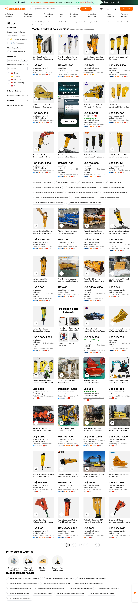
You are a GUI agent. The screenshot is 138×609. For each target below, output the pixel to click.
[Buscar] (86, 9)
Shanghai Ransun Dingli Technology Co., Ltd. (94, 443)
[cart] (108, 9)
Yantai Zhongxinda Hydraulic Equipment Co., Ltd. (94, 350)
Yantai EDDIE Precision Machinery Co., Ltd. (43, 443)
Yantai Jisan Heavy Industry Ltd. (68, 294)
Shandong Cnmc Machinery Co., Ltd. (68, 443)
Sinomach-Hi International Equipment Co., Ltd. (119, 348)
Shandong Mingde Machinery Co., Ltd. (43, 120)
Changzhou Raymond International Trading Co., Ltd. (94, 174)
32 (95, 545)
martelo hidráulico (113, 182)
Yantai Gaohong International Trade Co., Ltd (94, 489)
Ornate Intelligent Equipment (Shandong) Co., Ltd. (94, 246)
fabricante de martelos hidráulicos (114, 192)
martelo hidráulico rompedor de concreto (48, 192)
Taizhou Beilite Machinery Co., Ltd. (68, 396)
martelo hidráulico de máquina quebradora (48, 203)
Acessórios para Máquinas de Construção (111, 22)
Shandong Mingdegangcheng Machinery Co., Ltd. (119, 120)
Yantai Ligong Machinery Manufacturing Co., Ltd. (94, 124)
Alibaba (34, 22)
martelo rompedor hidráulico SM (19, 589)
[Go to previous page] (63, 545)
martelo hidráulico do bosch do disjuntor (49, 589)
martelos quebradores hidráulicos (80, 589)
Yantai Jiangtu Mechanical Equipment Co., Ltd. (43, 170)
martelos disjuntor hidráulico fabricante (56, 583)
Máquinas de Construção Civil (51, 22)
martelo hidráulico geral (42, 182)
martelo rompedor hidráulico (83, 198)
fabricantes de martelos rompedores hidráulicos (84, 203)
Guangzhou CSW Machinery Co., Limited (43, 348)
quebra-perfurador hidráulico (18, 594)
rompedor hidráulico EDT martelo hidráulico (82, 192)
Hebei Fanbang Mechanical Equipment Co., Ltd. (68, 74)
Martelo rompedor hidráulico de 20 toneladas (23, 578)
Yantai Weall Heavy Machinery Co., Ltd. (68, 489)
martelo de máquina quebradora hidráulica (81, 187)
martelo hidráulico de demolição (112, 187)
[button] (77, 8)
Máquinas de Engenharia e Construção (79, 22)
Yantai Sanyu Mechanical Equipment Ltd (119, 396)
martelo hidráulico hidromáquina (90, 182)
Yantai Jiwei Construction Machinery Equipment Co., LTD (43, 246)
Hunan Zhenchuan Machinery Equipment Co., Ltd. (119, 248)
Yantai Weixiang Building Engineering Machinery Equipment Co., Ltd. (68, 535)
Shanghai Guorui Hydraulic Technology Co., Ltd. (43, 535)
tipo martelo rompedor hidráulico (19, 599)
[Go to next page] (100, 545)
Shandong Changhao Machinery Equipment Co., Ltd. (68, 174)
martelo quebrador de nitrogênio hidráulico (91, 578)
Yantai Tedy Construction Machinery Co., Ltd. (94, 298)
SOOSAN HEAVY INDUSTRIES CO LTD (119, 294)
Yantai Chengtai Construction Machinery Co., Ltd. (43, 396)
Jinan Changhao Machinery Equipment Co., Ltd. (43, 298)
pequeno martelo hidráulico (107, 589)
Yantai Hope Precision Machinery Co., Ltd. (119, 170)
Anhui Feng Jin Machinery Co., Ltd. (119, 443)
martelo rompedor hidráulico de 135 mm (58, 578)
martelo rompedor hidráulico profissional (88, 583)
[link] (135, 587)
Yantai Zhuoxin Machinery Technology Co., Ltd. (119, 489)
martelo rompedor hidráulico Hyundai (101, 594)
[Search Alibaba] (54, 8)
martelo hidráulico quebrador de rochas (47, 187)
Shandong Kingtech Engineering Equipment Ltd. (43, 489)
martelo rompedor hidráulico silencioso (70, 594)
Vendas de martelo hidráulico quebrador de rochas (50, 198)
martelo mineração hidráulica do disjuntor (22, 583)
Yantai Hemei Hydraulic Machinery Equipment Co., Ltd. (68, 246)
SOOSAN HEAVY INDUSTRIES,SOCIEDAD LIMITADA (94, 72)
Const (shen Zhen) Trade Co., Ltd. (119, 535)
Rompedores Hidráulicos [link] (40, 25)
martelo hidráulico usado (65, 182)
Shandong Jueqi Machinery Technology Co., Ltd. (43, 72)
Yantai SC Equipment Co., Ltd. (93, 398)
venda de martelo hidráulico (108, 198)
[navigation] (17, 283)
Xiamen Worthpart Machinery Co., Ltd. (119, 74)
